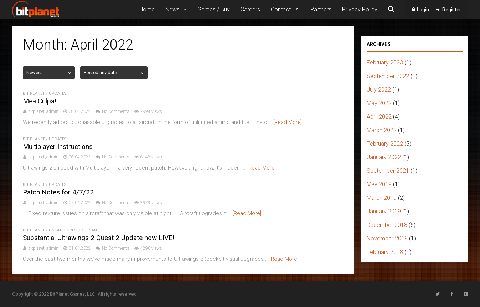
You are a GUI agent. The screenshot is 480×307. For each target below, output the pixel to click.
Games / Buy (213, 9)
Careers (250, 9)
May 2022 (379, 103)
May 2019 (379, 184)
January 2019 (384, 211)
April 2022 (379, 116)
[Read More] (287, 122)
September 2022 (388, 76)
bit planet (34, 93)
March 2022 (382, 130)
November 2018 (387, 238)
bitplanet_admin (43, 111)
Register (451, 9)
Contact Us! (285, 9)
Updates (58, 93)
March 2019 (382, 197)
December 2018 (387, 225)
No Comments (115, 111)
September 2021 (388, 170)
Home (147, 9)
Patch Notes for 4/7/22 (58, 192)
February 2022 (385, 143)
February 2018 (385, 252)
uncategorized (65, 230)
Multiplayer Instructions (58, 146)
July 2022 (379, 89)
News (172, 9)
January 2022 (384, 157)
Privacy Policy (359, 9)
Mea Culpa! (39, 101)
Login (423, 9)
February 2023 (385, 62)
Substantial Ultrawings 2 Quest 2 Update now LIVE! (98, 238)
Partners (320, 9)
